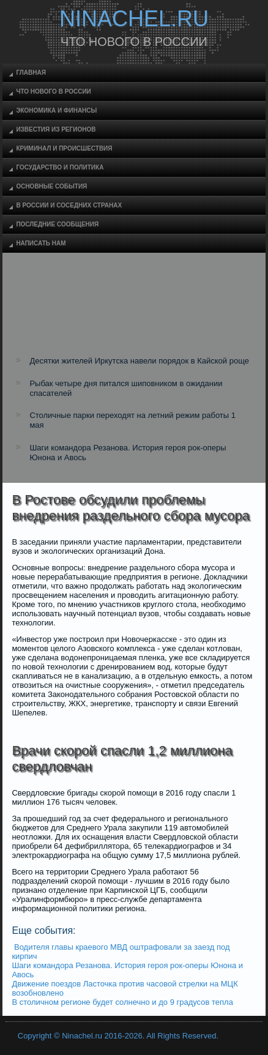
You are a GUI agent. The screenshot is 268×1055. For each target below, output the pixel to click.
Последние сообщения (57, 224)
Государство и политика (59, 167)
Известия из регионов (55, 129)
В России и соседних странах (69, 205)
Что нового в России (53, 91)
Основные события (51, 186)
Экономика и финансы (56, 110)
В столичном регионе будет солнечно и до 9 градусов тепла (122, 1002)
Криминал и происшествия (64, 148)
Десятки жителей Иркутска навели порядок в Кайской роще (139, 360)
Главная (31, 72)
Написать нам (40, 243)
